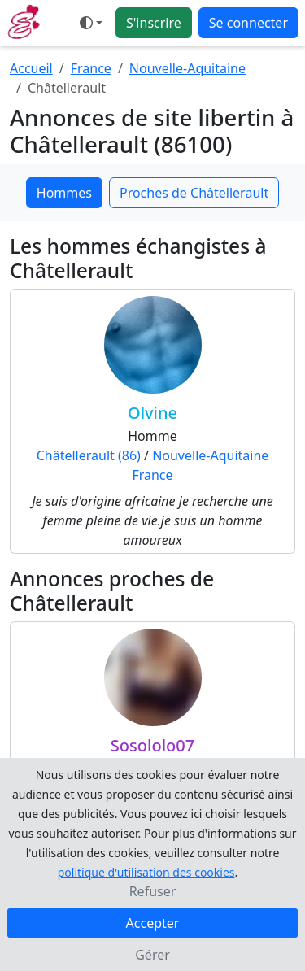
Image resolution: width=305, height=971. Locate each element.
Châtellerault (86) (89, 455)
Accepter (153, 923)
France (91, 68)
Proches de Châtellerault (194, 193)
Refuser (152, 891)
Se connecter (248, 23)
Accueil (31, 68)
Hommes (64, 193)
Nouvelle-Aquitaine (187, 68)
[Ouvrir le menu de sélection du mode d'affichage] (91, 23)
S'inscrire (153, 23)
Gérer (152, 955)
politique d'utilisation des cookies (146, 872)
